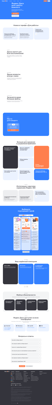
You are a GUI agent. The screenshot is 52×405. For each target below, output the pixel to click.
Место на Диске (16, 224)
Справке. (12, 388)
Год (29, 215)
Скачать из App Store (42, 327)
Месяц (22, 215)
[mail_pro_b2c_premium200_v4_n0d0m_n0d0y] (15, 227)
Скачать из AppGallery (7, 328)
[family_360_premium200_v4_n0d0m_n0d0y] (23, 224)
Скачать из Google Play (7, 327)
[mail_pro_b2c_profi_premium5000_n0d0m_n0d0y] (36, 225)
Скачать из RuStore (7, 329)
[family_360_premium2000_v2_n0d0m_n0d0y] (28, 224)
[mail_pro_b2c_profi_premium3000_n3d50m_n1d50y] (33, 225)
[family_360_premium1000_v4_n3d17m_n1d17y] (26, 224)
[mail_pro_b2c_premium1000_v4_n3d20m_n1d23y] (18, 227)
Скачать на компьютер (19, 327)
